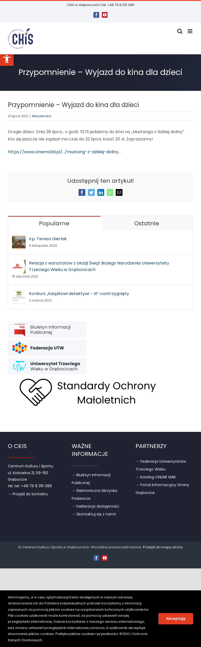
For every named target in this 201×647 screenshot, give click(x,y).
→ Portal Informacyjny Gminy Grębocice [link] (162, 488)
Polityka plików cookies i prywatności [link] (86, 633)
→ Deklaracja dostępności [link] (95, 506)
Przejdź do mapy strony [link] (163, 547)
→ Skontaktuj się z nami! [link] (94, 514)
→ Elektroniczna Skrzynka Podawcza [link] (94, 494)
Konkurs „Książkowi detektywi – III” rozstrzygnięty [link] (79, 294)
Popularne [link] (54, 223)
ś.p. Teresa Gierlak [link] (48, 239)
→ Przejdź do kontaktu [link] (28, 494)
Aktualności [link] (41, 116)
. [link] (42, 640)
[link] (7, 59)
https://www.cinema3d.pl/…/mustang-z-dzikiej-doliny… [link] (64, 152)
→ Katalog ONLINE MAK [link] (156, 477)
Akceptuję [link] (176, 618)
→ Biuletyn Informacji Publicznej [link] (91, 478)
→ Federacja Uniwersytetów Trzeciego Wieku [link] (161, 465)
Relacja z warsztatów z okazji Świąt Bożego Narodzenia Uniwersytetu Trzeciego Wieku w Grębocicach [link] (99, 266)
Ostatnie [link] (146, 223)
